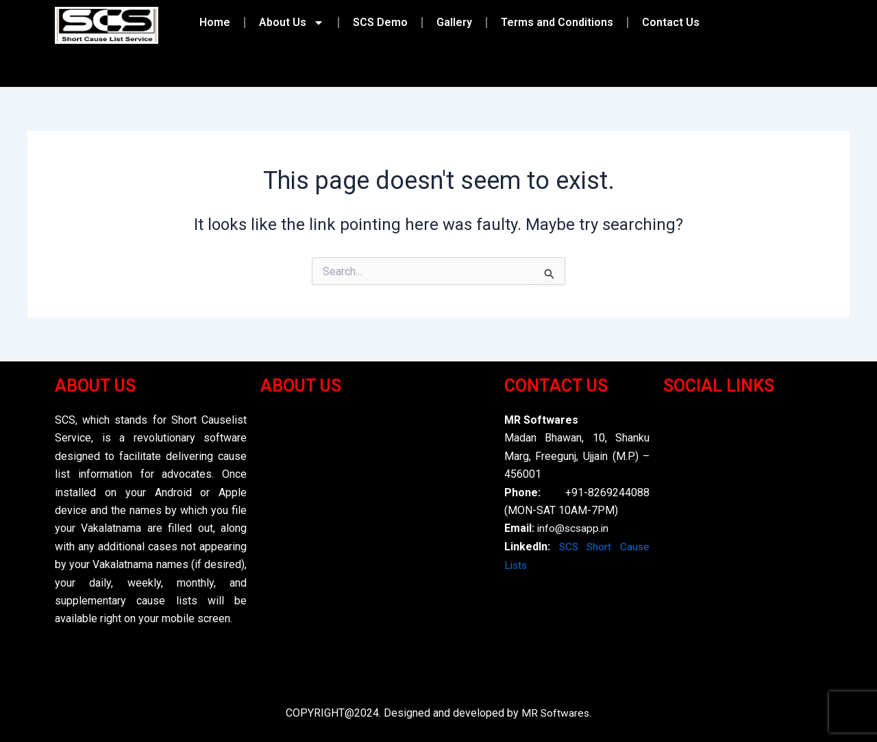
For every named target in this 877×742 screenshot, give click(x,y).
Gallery (454, 22)
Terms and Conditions (557, 22)
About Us (291, 22)
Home (214, 22)
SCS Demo (380, 22)
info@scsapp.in (574, 528)
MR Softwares (555, 713)
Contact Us (671, 22)
